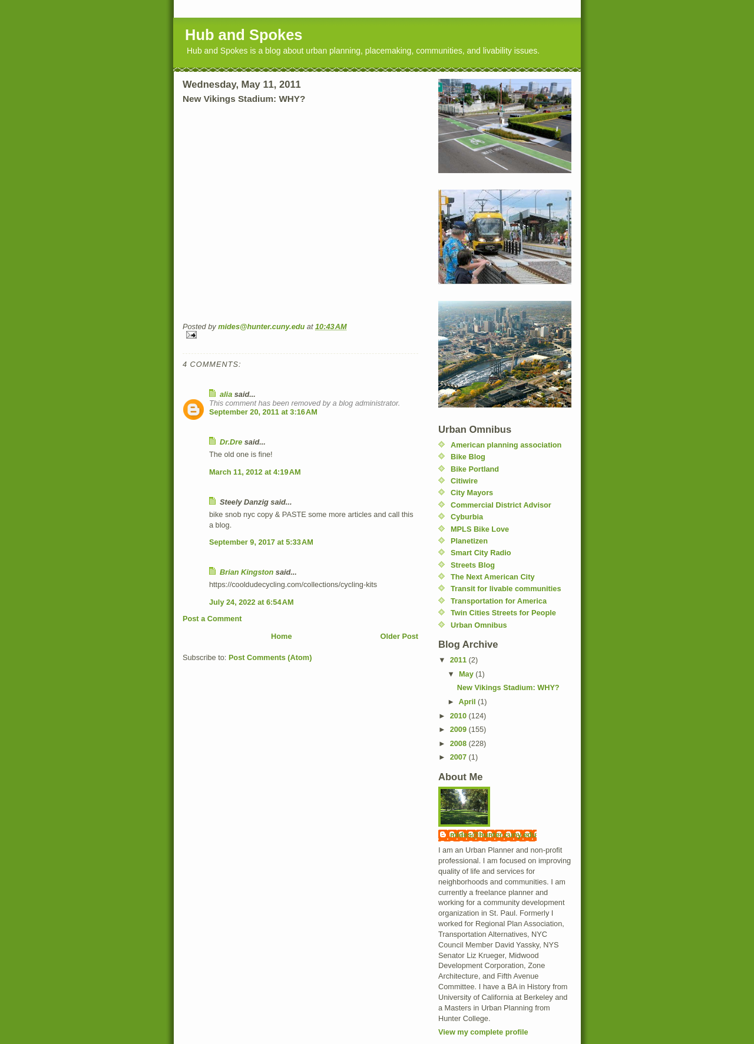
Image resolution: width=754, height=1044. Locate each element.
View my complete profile (483, 1032)
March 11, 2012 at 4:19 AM (255, 472)
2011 (459, 659)
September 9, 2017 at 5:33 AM (261, 542)
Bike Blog (468, 456)
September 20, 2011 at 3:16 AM (263, 411)
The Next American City (492, 576)
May (467, 674)
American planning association (506, 444)
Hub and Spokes (244, 34)
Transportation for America (499, 600)
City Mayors (472, 492)
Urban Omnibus (479, 625)
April (468, 701)
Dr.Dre (231, 442)
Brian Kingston (246, 572)
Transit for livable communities (506, 588)
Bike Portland (475, 469)
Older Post (399, 636)
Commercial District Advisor (501, 505)
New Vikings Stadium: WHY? (508, 687)
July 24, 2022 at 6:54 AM (251, 602)
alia (226, 394)
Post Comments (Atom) (270, 657)
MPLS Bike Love (480, 529)
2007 (459, 757)
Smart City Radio (481, 552)
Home (281, 636)
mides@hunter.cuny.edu (493, 834)
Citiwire (464, 480)
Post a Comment (212, 618)
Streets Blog (473, 565)
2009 (459, 729)
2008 (459, 743)
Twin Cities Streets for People (503, 612)
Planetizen (469, 540)
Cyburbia (467, 516)
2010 (459, 715)
